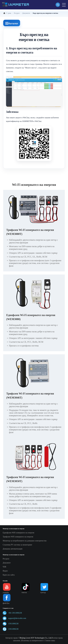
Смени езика (50, 641)
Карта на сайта (9, 575)
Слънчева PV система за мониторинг (17, 545)
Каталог (11, 23)
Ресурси (6, 559)
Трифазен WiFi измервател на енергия (18, 537)
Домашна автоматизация (12, 549)
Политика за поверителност (32, 641)
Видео (5, 571)
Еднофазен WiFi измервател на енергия (18, 533)
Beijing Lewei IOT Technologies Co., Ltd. (36, 638)
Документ (7, 563)
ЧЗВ (4, 567)
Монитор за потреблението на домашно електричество (24, 541)
